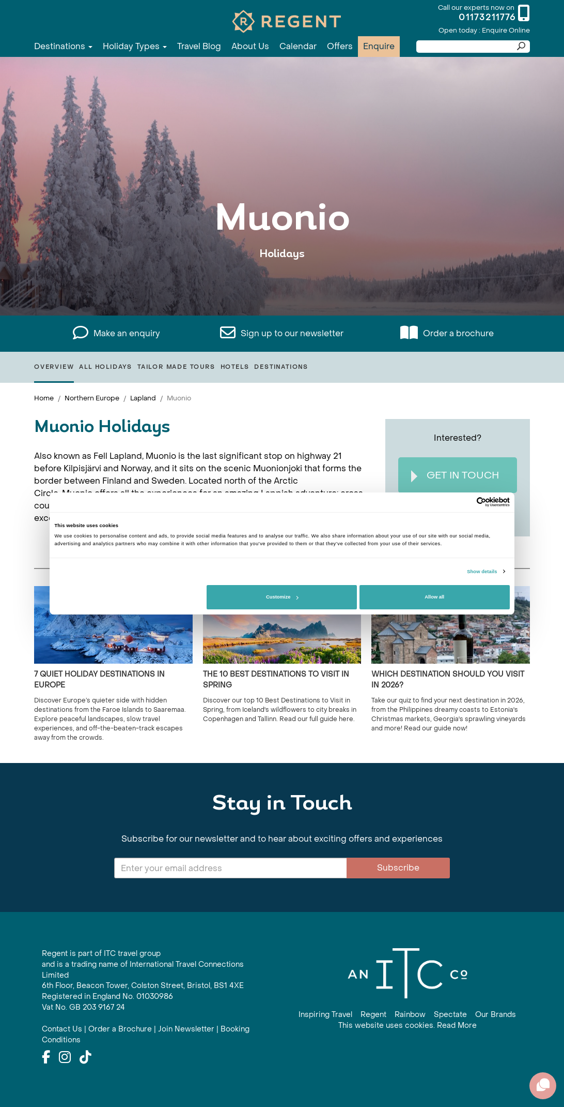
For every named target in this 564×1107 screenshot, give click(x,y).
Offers (340, 46)
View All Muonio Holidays (282, 286)
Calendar (298, 46)
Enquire (379, 46)
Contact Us (62, 1029)
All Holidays (105, 367)
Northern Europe (92, 398)
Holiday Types (135, 46)
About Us (250, 46)
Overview (54, 367)
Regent (373, 1015)
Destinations (63, 46)
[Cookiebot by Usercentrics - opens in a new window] (464, 502)
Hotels (235, 367)
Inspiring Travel (325, 1015)
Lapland (143, 398)
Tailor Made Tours (176, 367)
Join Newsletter (186, 1029)
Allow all (434, 597)
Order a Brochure (120, 1029)
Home (44, 398)
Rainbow (410, 1015)
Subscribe (398, 867)
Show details (482, 571)
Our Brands (495, 1015)
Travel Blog (199, 46)
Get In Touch (455, 476)
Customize (282, 597)
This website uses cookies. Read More (407, 1025)
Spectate (450, 1015)
